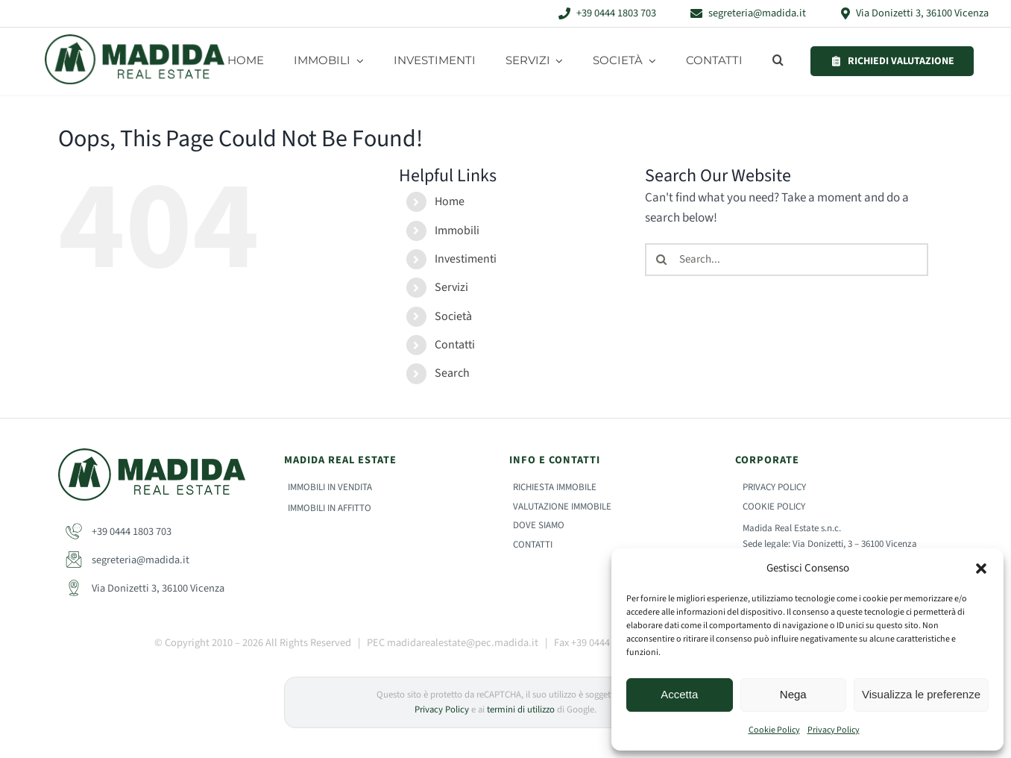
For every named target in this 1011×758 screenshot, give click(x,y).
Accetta (679, 694)
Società (453, 316)
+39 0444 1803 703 (118, 531)
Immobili (457, 230)
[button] (981, 568)
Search (452, 373)
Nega (793, 694)
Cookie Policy (774, 730)
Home (449, 201)
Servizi (451, 287)
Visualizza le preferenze (921, 694)
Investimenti (466, 259)
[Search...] (786, 259)
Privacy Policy (833, 730)
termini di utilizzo (521, 709)
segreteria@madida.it (127, 560)
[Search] (661, 259)
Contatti (455, 344)
